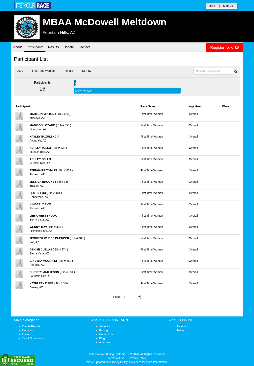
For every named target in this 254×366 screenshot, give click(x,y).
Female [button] (70, 70)
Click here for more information (148, 362)
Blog (102, 338)
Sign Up (228, 5)
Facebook (183, 326)
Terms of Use (116, 358)
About (18, 48)
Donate (75, 48)
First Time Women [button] (44, 70)
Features (27, 330)
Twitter (181, 330)
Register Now (224, 47)
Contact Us (106, 334)
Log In (212, 5)
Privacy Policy (137, 358)
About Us (105, 326)
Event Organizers (32, 338)
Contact (93, 48)
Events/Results (31, 326)
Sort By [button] (88, 70)
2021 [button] (21, 70)
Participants (38, 48)
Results (58, 48)
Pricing (26, 334)
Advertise (105, 342)
